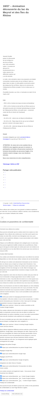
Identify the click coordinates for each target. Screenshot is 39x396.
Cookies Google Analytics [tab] (7, 307)
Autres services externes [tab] (6, 326)
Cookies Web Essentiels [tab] (6, 254)
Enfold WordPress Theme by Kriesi (21, 203)
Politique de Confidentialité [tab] (7, 382)
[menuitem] (7, 205)
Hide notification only (17, 393)
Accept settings (5, 393)
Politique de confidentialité (7, 390)
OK (2, 217)
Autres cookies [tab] (4, 368)
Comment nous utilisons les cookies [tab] (9, 229)
